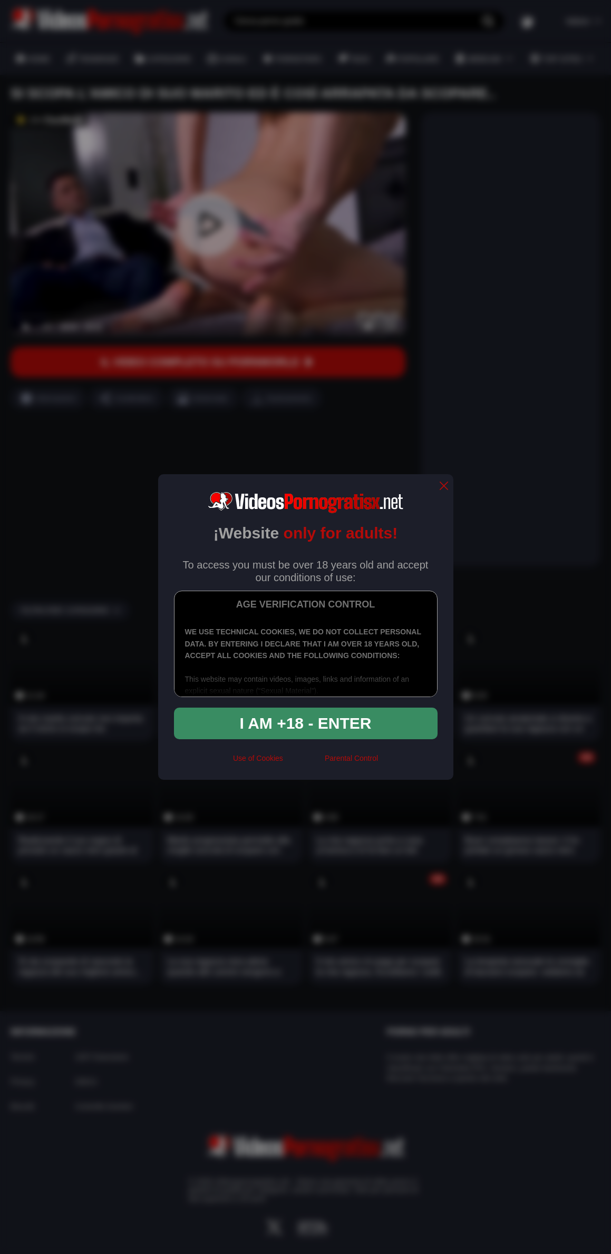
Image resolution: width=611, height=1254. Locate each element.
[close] (444, 487)
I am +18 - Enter (306, 723)
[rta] (303, 763)
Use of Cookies (258, 758)
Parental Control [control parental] (351, 758)
